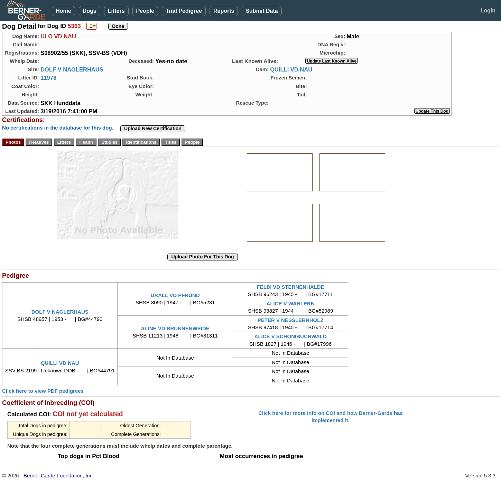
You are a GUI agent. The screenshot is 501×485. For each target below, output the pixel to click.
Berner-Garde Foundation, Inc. (59, 475)
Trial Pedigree (184, 11)
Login (487, 10)
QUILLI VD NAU (291, 69)
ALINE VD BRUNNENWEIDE (175, 328)
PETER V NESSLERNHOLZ (291, 320)
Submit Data (261, 11)
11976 (48, 78)
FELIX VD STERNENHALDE (290, 287)
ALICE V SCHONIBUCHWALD (290, 336)
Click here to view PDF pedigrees (43, 391)
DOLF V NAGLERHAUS (71, 69)
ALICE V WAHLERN (291, 303)
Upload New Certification (153, 128)
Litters (116, 11)
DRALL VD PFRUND (175, 295)
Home (63, 11)
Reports (223, 11)
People (145, 11)
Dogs (89, 11)
